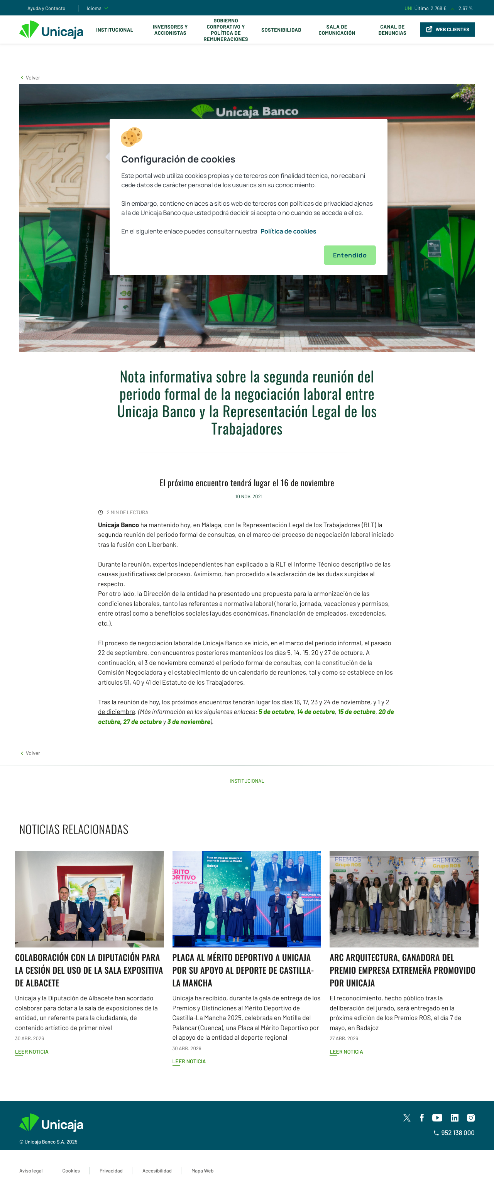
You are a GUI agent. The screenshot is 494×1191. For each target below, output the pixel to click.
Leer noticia (32, 1051)
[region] (248, 197)
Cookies (71, 1170)
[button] (29, 77)
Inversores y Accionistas (170, 30)
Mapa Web (202, 1170)
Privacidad (111, 1170)
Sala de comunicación (336, 30)
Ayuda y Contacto (46, 8)
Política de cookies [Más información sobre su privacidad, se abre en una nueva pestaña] (288, 231)
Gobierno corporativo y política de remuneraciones (225, 29)
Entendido (350, 255)
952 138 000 (454, 1133)
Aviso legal (30, 1170)
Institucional (115, 30)
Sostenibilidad (281, 30)
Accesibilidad (157, 1170)
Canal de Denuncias (392, 30)
